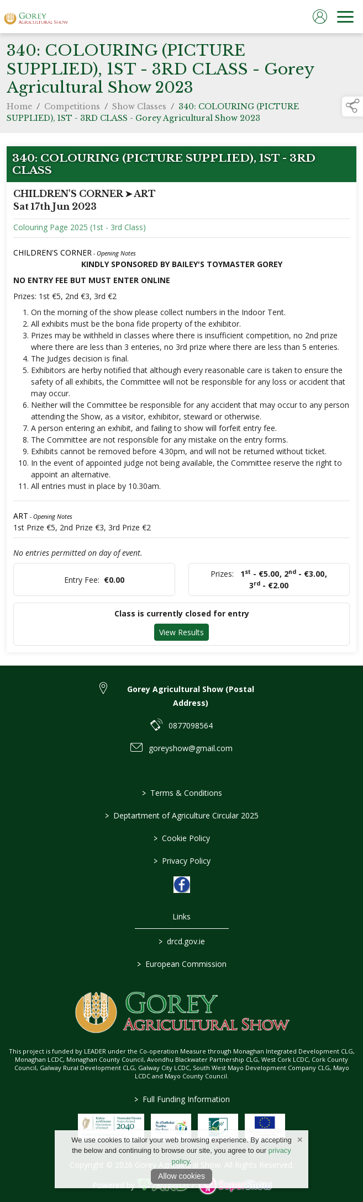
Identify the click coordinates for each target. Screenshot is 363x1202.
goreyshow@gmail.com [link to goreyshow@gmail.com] (191, 748)
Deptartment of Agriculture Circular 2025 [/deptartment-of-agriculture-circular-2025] (182, 815)
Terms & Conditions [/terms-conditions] (181, 792)
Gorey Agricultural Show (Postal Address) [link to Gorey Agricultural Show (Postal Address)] (190, 696)
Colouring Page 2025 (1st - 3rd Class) (79, 230)
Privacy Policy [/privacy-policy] (181, 860)
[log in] (320, 16)
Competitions (72, 109)
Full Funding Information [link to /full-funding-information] (181, 1099)
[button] (352, 106)
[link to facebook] (181, 884)
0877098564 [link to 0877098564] (191, 725)
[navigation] (345, 16)
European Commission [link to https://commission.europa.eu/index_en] (182, 964)
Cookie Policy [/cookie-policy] (182, 838)
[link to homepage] (36, 16)
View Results (181, 635)
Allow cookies (181, 1176)
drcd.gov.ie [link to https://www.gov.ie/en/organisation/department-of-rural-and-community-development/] (182, 941)
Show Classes (139, 109)
